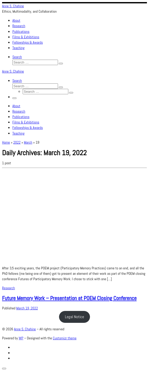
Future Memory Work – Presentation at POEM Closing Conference (69, 298)
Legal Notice (74, 316)
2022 (17, 142)
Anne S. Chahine (25, 329)
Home (6, 142)
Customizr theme (65, 338)
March (28, 142)
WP (21, 338)
